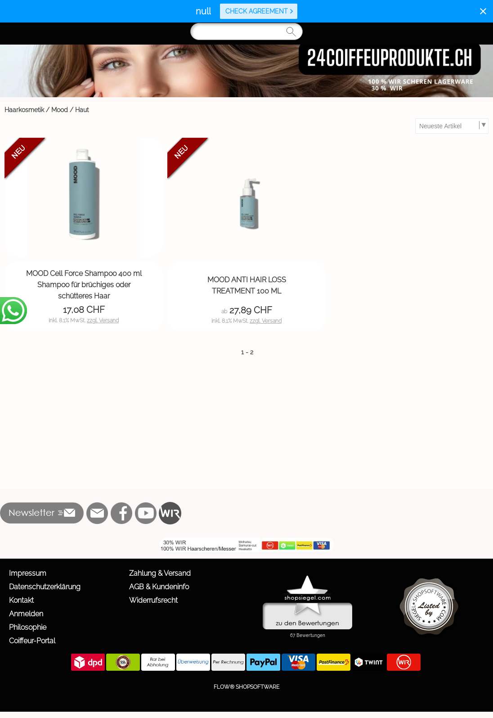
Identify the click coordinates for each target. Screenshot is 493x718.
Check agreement (259, 11)
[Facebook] (121, 513)
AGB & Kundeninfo (159, 587)
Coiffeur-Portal (32, 641)
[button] (42, 513)
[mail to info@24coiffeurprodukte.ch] (97, 513)
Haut (82, 109)
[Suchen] (246, 31)
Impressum (27, 573)
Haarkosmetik (24, 109)
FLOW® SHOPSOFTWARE (246, 687)
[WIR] (170, 513)
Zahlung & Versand (160, 573)
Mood (59, 109)
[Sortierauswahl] (452, 126)
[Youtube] (145, 513)
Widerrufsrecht (153, 600)
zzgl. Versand (103, 320)
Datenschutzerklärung (45, 587)
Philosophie (27, 627)
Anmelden (26, 614)
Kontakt (21, 600)
